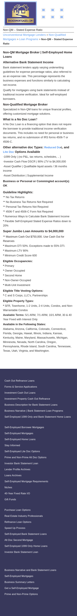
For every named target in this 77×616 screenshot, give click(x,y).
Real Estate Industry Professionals (24, 516)
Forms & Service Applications (21, 386)
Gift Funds (10, 499)
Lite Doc (8, 151)
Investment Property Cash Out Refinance (27, 398)
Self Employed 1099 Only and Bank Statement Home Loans (38, 417)
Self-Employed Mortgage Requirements (26, 481)
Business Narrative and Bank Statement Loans (30, 570)
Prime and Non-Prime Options (21, 594)
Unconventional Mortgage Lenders (24, 34)
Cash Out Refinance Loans (19, 380)
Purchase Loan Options (18, 510)
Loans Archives (13, 475)
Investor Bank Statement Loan (21, 463)
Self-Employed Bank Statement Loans (26, 534)
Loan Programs (28, 39)
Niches (8, 487)
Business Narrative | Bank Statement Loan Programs (34, 411)
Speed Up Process (15, 528)
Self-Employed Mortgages (19, 433)
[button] (43, 10)
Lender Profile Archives (17, 469)
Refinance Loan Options (18, 522)
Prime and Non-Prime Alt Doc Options (25, 457)
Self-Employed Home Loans (20, 439)
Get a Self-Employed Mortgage (22, 588)
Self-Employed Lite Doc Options (22, 451)
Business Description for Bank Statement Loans (31, 405)
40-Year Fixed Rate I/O (17, 493)
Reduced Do (52, 147)
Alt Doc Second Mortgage (19, 540)
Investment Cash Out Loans (20, 392)
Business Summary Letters (19, 582)
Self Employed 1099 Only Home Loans (26, 546)
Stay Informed (12, 445)
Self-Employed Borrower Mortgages (24, 427)
